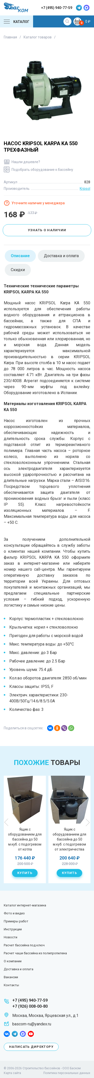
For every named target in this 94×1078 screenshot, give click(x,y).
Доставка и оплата (18, 969)
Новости (10, 937)
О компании (13, 961)
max (86, 8)
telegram (79, 8)
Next (87, 822)
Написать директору (31, 1047)
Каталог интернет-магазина (25, 905)
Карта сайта (12, 1073)
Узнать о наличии (47, 230)
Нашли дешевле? (26, 162)
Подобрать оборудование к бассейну (42, 170)
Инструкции (13, 929)
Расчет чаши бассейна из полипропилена (35, 953)
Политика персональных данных (66, 1073)
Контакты (11, 985)
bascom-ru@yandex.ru (31, 1024)
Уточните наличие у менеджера (38, 203)
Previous (7, 822)
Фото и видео (14, 913)
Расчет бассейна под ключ (24, 945)
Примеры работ (16, 921)
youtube (31, 1034)
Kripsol (85, 188)
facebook (7, 1034)
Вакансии (11, 977)
